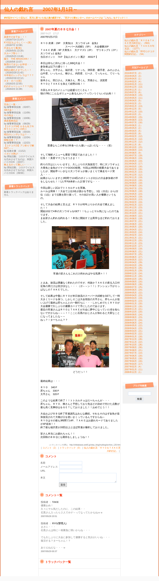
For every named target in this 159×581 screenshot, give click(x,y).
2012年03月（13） (134, 199)
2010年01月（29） (134, 270)
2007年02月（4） (133, 366)
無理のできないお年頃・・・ (19, 64)
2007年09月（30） (134, 347)
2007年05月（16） (134, 358)
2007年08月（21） (134, 350)
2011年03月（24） (134, 232)
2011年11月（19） (134, 210)
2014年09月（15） (134, 117)
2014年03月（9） (133, 133)
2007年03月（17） (134, 364)
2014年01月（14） (134, 139)
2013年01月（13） (134, 172)
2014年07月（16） (134, 122)
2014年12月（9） (133, 108)
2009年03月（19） (134, 298)
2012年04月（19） (134, 196)
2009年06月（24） (134, 289)
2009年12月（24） (134, 273)
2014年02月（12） (134, 136)
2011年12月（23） (134, 207)
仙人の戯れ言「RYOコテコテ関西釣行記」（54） (139, 52)
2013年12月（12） (134, 141)
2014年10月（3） (133, 114)
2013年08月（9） (133, 152)
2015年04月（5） (133, 100)
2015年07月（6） (133, 92)
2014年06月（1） (133, 125)
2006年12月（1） (133, 372)
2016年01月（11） (134, 84)
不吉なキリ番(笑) (13, 48)
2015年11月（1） (133, 89)
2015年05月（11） (134, 98)
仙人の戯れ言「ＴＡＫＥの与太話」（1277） (139, 47)
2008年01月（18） (134, 336)
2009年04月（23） (134, 295)
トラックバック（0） (71, 447)
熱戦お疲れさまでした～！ (17, 70)
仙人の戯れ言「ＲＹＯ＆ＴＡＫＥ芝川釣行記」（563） (139, 41)
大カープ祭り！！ (13, 53)
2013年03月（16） (134, 166)
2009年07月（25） (134, 287)
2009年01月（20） (134, 303)
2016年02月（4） (133, 81)
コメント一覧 (53, 499)
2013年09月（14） (134, 150)
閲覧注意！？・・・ (14, 140)
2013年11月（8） (133, 144)
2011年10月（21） (134, 213)
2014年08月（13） (134, 120)
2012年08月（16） (134, 185)
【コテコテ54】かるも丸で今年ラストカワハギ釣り (19, 127)
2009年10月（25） (134, 279)
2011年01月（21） (134, 237)
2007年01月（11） (134, 369)
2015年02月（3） (133, 103)
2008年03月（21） (134, 331)
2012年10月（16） (134, 180)
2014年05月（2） (133, 128)
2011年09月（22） (134, 216)
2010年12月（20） (134, 240)
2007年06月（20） (134, 355)
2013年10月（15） (134, 147)
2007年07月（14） (134, 353)
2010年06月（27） (134, 257)
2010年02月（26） (134, 268)
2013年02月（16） (134, 169)
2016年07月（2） (133, 73)
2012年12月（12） (134, 174)
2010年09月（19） (134, 248)
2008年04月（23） (134, 328)
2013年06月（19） (134, 158)
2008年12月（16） (134, 306)
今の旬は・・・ (12, 115)
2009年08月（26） (134, 284)
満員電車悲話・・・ (14, 120)
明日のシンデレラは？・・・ (19, 134)
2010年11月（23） (134, 243)
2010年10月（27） (134, 246)
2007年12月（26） (134, 339)
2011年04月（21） (134, 229)
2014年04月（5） (133, 131)
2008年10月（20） (134, 311)
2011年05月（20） (134, 226)
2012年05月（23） (134, 194)
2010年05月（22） (134, 259)
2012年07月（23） (134, 188)
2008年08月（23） (134, 317)
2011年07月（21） (134, 221)
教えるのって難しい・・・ (17, 164)
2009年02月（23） (134, 301)
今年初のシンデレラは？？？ (19, 75)
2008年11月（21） (134, 309)
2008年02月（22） (134, 333)
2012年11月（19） (134, 177)
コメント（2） (50, 447)
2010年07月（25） (134, 254)
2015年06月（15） (134, 95)
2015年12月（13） (134, 87)
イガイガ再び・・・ (14, 153)
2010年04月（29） (134, 262)
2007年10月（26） (134, 344)
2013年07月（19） (134, 155)
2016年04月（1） (133, 78)
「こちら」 (108, 18)
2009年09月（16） (134, 281)
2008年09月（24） (134, 314)
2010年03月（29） (134, 265)
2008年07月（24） (134, 320)
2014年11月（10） (134, 111)
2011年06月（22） (134, 224)
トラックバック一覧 (58, 566)
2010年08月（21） (134, 251)
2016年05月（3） (133, 76)
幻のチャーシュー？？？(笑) (18, 86)
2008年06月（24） (134, 322)
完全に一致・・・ (13, 104)
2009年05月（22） (134, 292)
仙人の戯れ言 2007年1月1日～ (43, 9)
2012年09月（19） (134, 183)
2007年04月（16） (134, 361)
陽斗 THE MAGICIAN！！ (18, 59)
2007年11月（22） (134, 342)
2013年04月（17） (134, 163)
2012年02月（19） (134, 202)
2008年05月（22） (134, 325)
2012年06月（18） (134, 191)
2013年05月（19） (134, 161)
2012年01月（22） (134, 205)
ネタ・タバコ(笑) (13, 80)
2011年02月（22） (134, 235)
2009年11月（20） (134, 276)
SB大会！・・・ (12, 110)
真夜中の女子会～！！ (15, 37)
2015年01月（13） (134, 106)
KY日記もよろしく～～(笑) (17, 42)
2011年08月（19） (134, 218)
